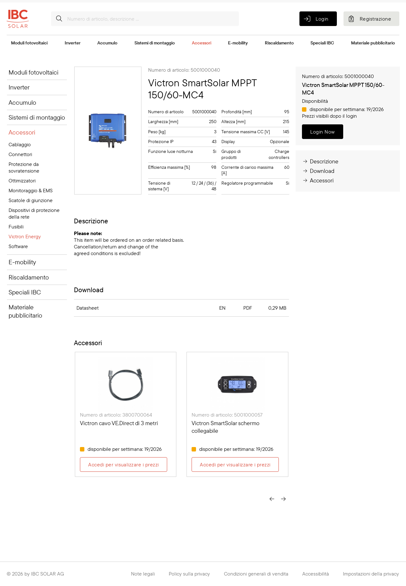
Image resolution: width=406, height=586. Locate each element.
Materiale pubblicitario (373, 43)
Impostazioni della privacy (371, 573)
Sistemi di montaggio (154, 43)
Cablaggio (20, 144)
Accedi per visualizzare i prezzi (123, 464)
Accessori (201, 43)
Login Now (322, 131)
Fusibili (16, 226)
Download (318, 170)
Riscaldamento (279, 43)
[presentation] (272, 498)
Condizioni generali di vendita (256, 573)
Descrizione (320, 161)
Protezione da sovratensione (24, 167)
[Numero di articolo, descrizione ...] (145, 18)
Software (18, 246)
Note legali (143, 573)
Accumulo (107, 43)
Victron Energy (25, 236)
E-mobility (238, 43)
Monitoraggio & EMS (31, 190)
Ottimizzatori (22, 180)
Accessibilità (315, 573)
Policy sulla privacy (189, 573)
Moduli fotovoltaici (29, 43)
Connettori (20, 154)
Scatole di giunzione (31, 200)
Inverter (73, 43)
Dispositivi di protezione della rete (34, 213)
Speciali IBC (322, 43)
